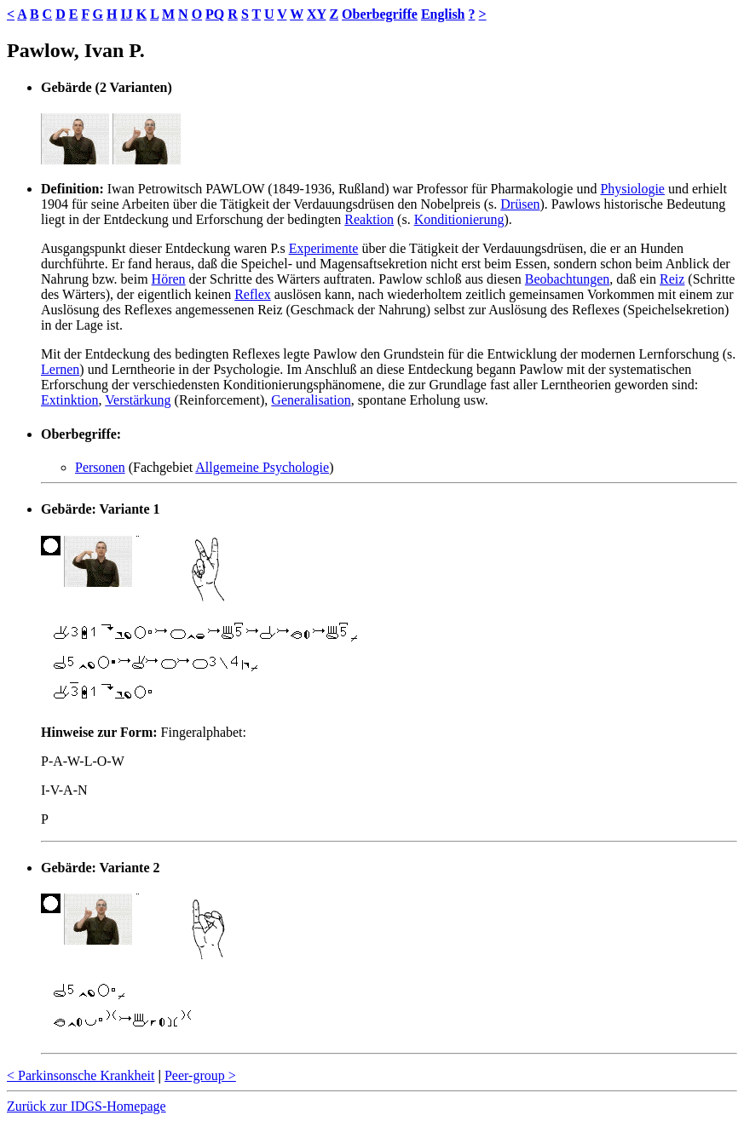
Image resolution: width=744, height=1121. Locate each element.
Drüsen (519, 204)
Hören (169, 279)
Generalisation (310, 400)
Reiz (672, 279)
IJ (126, 14)
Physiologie (632, 188)
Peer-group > (200, 1075)
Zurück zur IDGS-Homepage (86, 1106)
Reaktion (369, 219)
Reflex (252, 294)
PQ (214, 14)
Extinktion (70, 400)
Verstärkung (137, 400)
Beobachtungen (567, 279)
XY (316, 14)
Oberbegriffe (380, 14)
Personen (100, 467)
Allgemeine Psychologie (262, 467)
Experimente (324, 248)
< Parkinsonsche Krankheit (80, 1075)
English (443, 14)
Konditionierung (459, 219)
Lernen (60, 369)
